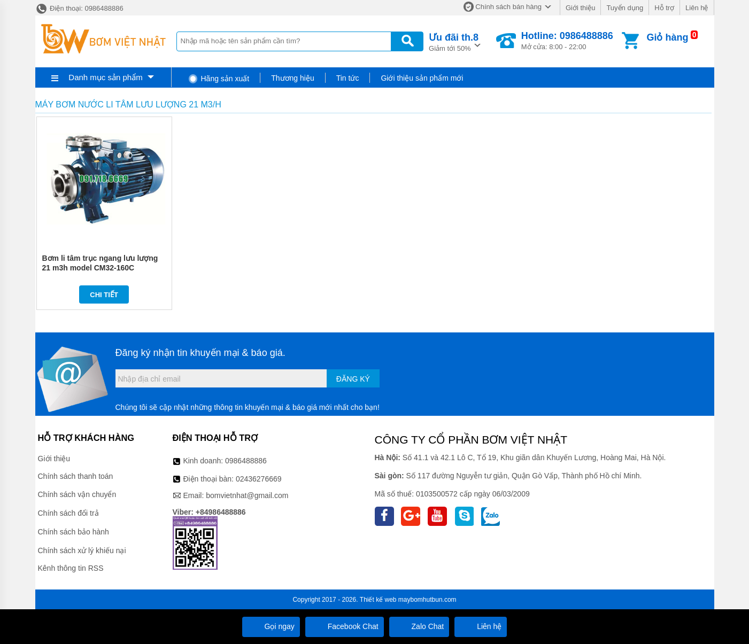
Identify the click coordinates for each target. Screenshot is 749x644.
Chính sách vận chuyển (77, 494)
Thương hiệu (292, 78)
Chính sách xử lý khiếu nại (82, 550)
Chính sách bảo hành (73, 531)
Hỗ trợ (664, 8)
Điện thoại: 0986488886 (79, 8)
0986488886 (246, 460)
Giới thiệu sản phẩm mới (422, 78)
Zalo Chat (419, 626)
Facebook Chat (345, 626)
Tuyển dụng (624, 8)
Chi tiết (104, 295)
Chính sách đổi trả (68, 513)
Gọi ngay (271, 626)
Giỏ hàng (667, 37)
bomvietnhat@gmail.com (247, 495)
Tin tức (347, 78)
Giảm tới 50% (453, 41)
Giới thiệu (580, 8)
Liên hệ (696, 8)
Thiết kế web (378, 599)
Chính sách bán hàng (508, 7)
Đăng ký (353, 379)
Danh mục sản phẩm (105, 77)
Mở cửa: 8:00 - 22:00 (567, 40)
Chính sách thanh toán (75, 476)
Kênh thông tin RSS (71, 568)
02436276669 (259, 479)
